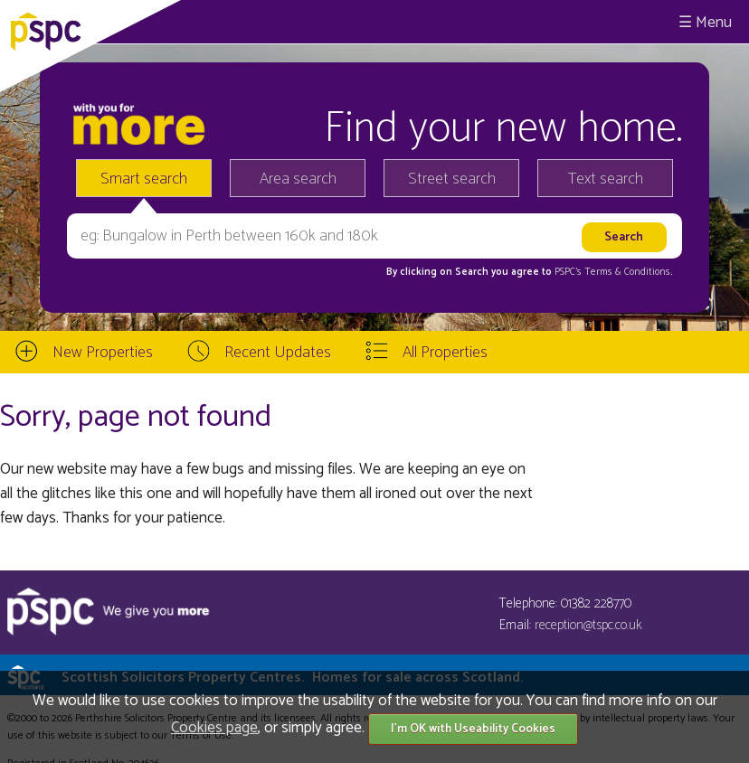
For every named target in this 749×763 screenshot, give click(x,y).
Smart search (143, 179)
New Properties (102, 352)
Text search (605, 179)
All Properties (445, 352)
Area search (298, 179)
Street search (452, 179)
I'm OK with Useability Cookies (473, 729)
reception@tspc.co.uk (588, 625)
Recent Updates (277, 352)
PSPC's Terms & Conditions (612, 272)
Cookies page (214, 727)
